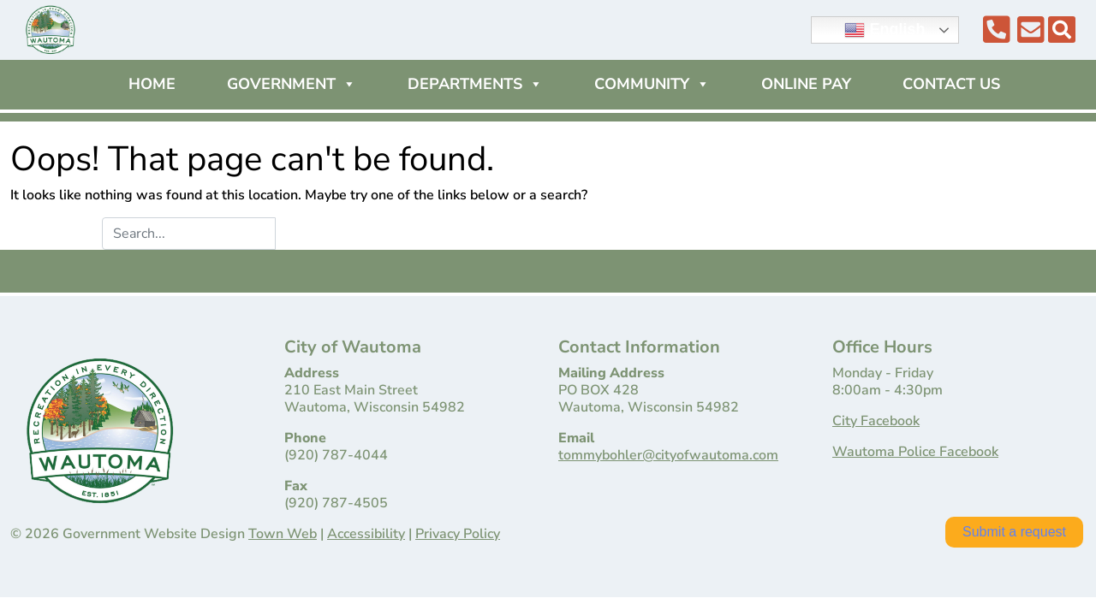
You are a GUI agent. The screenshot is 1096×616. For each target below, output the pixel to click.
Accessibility (366, 533)
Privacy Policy (457, 533)
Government (291, 84)
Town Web (282, 533)
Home (152, 84)
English (884, 30)
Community (652, 84)
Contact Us (951, 84)
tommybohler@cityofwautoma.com (668, 455)
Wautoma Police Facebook (915, 451)
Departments (475, 84)
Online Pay (806, 84)
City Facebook (876, 421)
